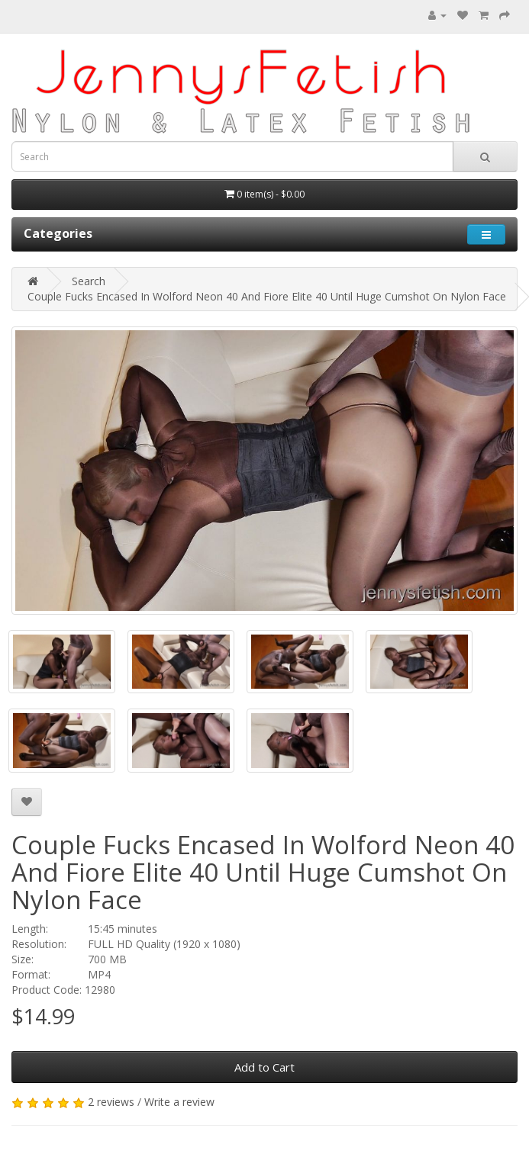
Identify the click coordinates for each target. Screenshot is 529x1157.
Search (88, 281)
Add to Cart (264, 1067)
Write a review (179, 1101)
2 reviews (111, 1101)
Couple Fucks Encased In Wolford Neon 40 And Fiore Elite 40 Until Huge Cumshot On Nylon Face (266, 296)
